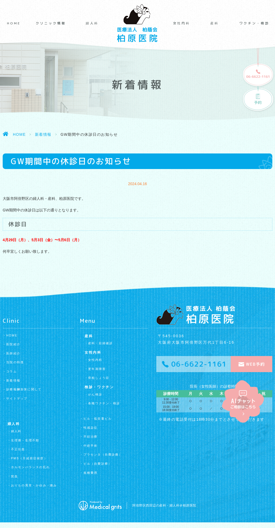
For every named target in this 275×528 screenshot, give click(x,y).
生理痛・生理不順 (25, 440)
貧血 (14, 476)
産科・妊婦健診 (100, 343)
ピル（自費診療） (98, 463)
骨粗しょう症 (98, 377)
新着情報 (43, 134)
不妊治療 (91, 436)
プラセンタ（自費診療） (103, 454)
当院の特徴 (15, 362)
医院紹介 (13, 344)
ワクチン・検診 (254, 23)
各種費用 (91, 472)
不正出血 (18, 449)
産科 (214, 23)
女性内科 (181, 23)
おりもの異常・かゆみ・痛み (34, 485)
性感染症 (91, 427)
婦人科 (92, 23)
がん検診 (95, 394)
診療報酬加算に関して (24, 389)
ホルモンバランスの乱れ (30, 467)
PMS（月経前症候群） (29, 458)
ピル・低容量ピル (98, 418)
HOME (14, 23)
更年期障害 (97, 369)
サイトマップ (16, 398)
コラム (11, 371)
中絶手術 (91, 445)
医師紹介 (13, 353)
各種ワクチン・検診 (104, 403)
